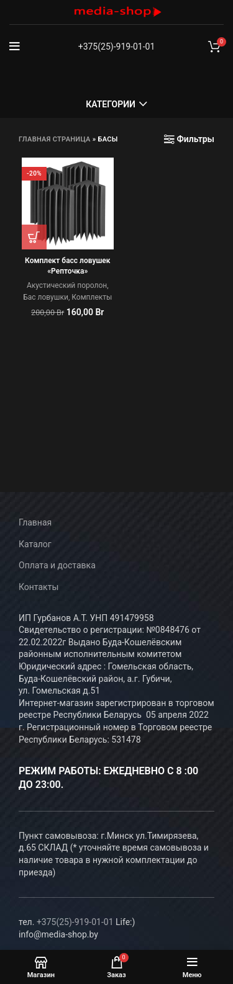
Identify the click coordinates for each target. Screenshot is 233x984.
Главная (35, 522)
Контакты (38, 587)
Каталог (35, 544)
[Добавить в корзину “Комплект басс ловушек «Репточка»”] (34, 237)
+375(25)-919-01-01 (116, 46)
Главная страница (55, 139)
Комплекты (91, 297)
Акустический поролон (67, 285)
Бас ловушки (45, 297)
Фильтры (195, 139)
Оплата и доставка (57, 565)
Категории (110, 104)
